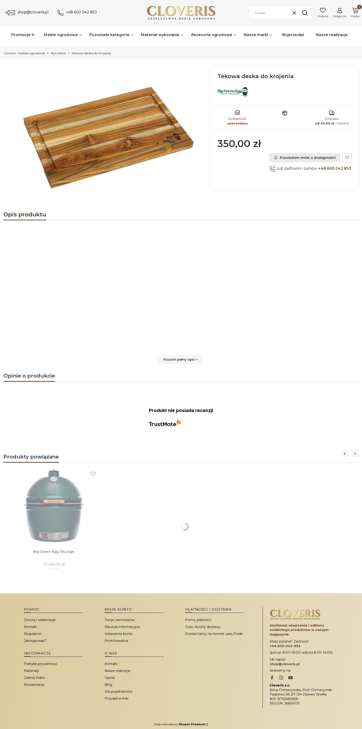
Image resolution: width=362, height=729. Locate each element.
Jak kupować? (35, 641)
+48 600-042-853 (285, 646)
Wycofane (58, 53)
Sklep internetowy (179, 724)
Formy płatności (198, 620)
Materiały (31, 671)
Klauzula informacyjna (122, 627)
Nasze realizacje (117, 671)
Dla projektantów (118, 691)
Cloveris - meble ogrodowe (24, 53)
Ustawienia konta (118, 634)
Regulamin (33, 634)
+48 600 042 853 (81, 12)
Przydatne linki (116, 698)
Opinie (110, 678)
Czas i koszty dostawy (202, 627)
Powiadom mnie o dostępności (305, 157)
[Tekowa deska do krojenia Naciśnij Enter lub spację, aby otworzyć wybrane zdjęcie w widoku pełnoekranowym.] (105, 137)
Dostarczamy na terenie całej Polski (214, 634)
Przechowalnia (116, 641)
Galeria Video (34, 678)
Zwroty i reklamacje (40, 620)
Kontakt (30, 627)
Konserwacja (34, 685)
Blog (108, 685)
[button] (304, 13)
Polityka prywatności (40, 664)
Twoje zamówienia (119, 620)
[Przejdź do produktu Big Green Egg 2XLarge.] (54, 506)
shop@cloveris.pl (33, 12)
